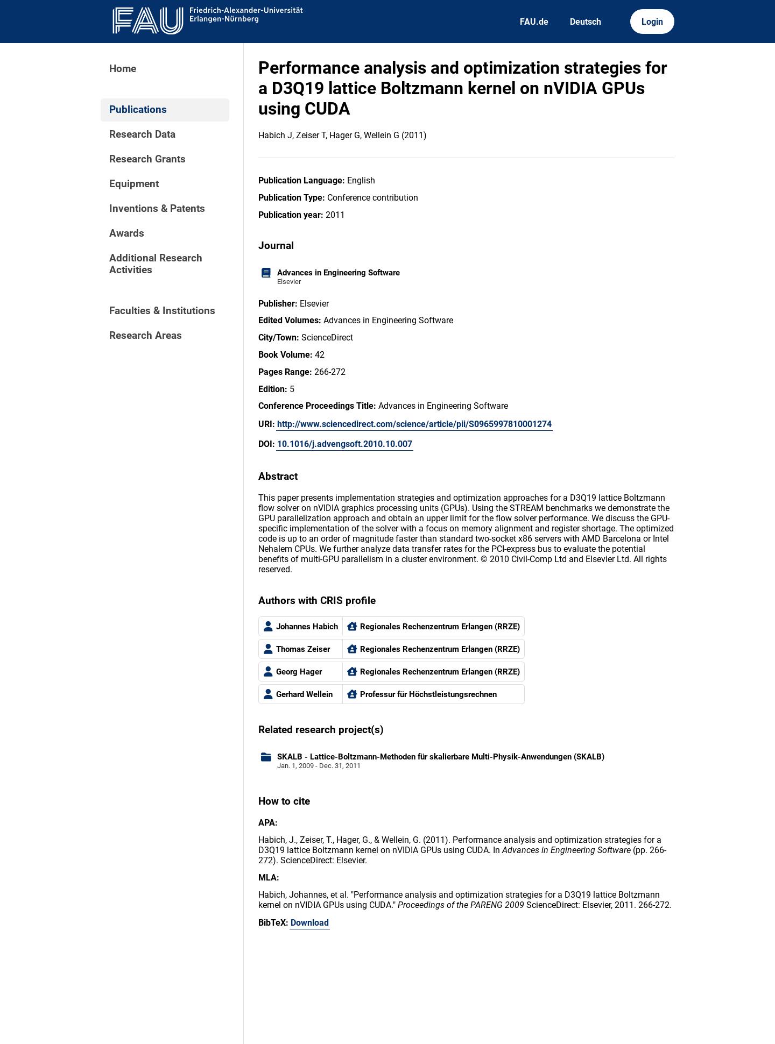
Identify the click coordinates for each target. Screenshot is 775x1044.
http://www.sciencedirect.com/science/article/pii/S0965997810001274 (414, 424)
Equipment (134, 184)
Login (652, 22)
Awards (126, 233)
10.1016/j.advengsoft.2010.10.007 (344, 444)
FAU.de (534, 22)
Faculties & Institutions (162, 311)
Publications (138, 110)
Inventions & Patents (157, 209)
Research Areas (145, 336)
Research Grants (147, 159)
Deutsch (585, 22)
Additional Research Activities (155, 264)
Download (310, 923)
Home (122, 69)
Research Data (142, 134)
